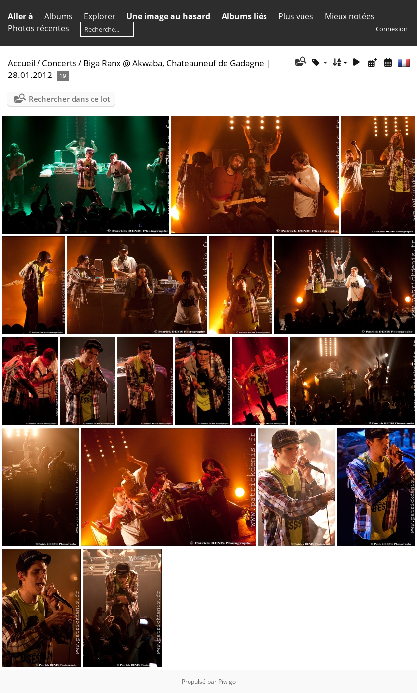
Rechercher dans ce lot (69, 99)
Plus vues (295, 16)
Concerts (59, 63)
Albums (58, 16)
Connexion (392, 28)
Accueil (21, 63)
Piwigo (227, 681)
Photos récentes (38, 28)
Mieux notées (350, 16)
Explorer (99, 16)
